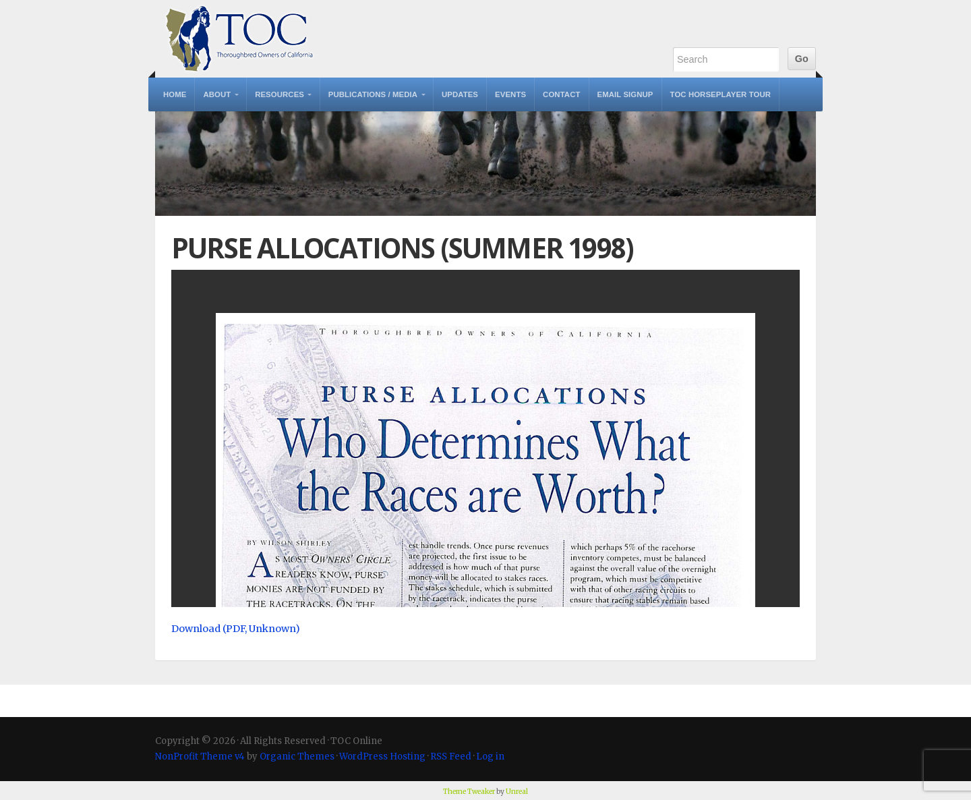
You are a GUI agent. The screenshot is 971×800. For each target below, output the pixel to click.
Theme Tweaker (469, 791)
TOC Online (239, 39)
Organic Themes (297, 756)
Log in (490, 756)
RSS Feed (450, 756)
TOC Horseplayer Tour (720, 94)
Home (174, 94)
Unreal (517, 791)
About (217, 94)
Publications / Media (372, 94)
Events (510, 94)
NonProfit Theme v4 (200, 756)
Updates (460, 94)
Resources (279, 94)
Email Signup (625, 94)
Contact (561, 94)
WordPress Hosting (382, 756)
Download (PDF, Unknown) (235, 629)
